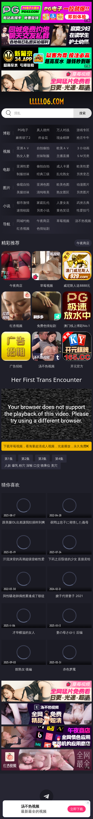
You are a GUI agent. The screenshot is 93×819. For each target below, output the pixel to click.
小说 (6, 205)
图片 (6, 187)
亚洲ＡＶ (23, 148)
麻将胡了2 (23, 137)
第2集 (25, 458)
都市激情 (23, 202)
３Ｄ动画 (83, 148)
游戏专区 (83, 130)
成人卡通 (63, 166)
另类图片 (83, 192)
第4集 (59, 458)
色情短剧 (43, 228)
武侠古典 (83, 202)
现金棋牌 (63, 137)
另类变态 (83, 174)
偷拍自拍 (43, 166)
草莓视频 (63, 221)
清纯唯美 (43, 192)
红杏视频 (23, 228)
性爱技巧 (83, 210)
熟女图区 (63, 192)
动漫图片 (83, 184)
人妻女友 (63, 202)
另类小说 (43, 210)
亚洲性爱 (23, 166)
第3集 (42, 458)
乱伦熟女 (63, 174)
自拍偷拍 (43, 148)
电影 (6, 169)
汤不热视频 (83, 221)
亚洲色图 (43, 184)
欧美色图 (63, 184)
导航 (6, 224)
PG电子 (23, 130)
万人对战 (63, 130)
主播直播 (63, 156)
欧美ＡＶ (63, 148)
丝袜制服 (43, 156)
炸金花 (43, 137)
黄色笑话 (63, 210)
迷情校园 (23, 210)
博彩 (6, 133)
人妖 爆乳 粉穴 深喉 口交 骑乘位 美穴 (31, 465)
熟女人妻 (23, 156)
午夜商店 (43, 221)
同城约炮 (23, 221)
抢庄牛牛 (83, 137)
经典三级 (43, 174)
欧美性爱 (83, 166)
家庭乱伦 (43, 202)
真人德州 (43, 130)
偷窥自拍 (23, 184)
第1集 (9, 458)
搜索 (82, 113)
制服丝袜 (23, 174)
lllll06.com (46, 101)
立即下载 (76, 809)
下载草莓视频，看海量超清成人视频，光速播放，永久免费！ (46, 446)
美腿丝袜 (23, 192)
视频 (6, 151)
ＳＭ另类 (83, 156)
